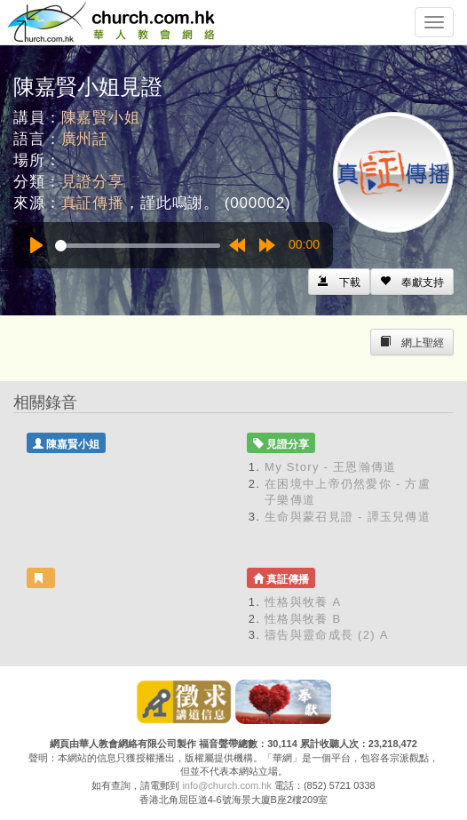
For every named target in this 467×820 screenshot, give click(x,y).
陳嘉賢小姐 (100, 117)
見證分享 (92, 181)
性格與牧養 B (303, 618)
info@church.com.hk (226, 785)
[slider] (137, 245)
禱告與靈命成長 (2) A (327, 634)
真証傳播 (92, 203)
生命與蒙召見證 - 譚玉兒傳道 (348, 516)
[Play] (36, 245)
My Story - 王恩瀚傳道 (331, 467)
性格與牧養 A (303, 602)
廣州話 (85, 139)
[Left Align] (412, 281)
